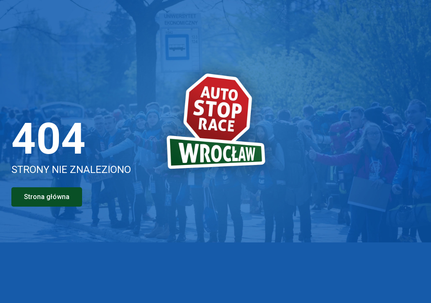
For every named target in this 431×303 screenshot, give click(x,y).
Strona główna (46, 197)
